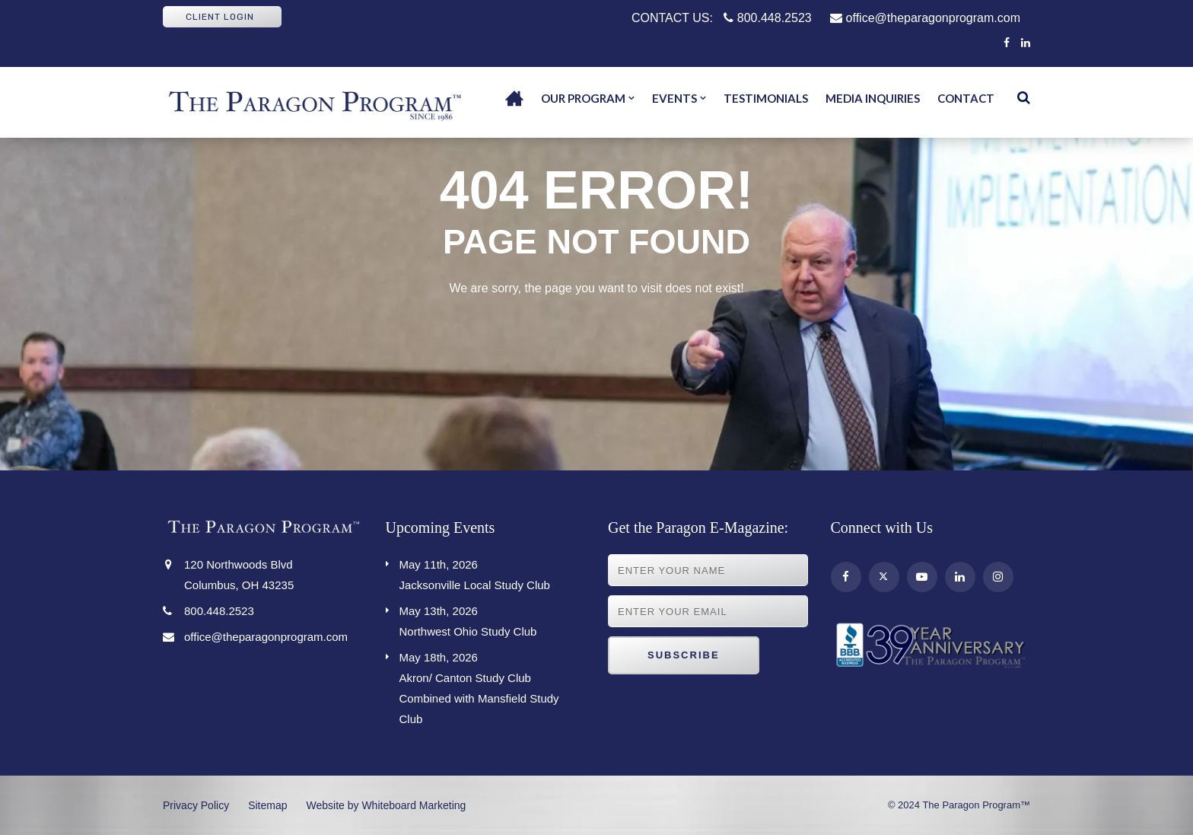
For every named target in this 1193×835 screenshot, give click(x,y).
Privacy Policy (196, 805)
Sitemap (267, 805)
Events (674, 98)
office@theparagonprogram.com (925, 17)
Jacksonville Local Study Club (492, 572)
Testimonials (766, 98)
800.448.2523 (767, 17)
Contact (965, 98)
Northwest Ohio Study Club (492, 619)
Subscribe (683, 655)
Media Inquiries (873, 98)
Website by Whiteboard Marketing (386, 805)
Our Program (583, 98)
